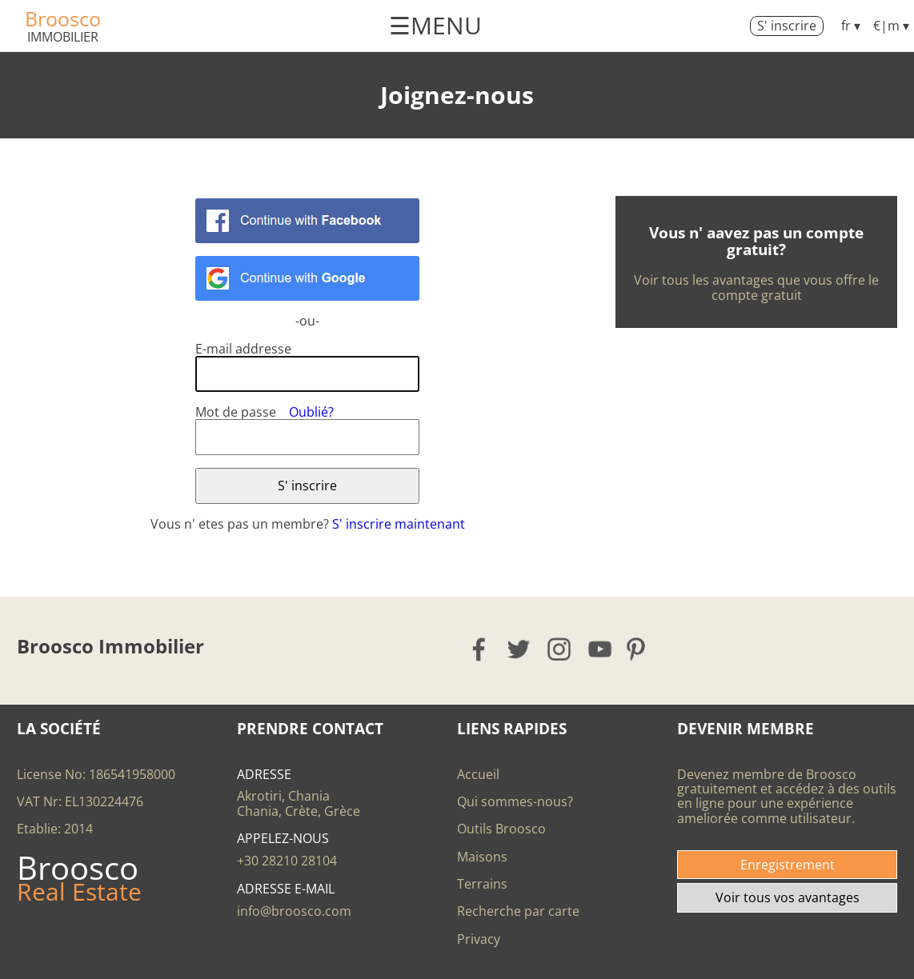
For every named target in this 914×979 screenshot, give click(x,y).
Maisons (482, 856)
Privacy (478, 939)
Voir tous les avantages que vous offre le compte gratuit (756, 287)
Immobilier (62, 37)
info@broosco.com (294, 911)
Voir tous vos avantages (788, 897)
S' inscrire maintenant (398, 524)
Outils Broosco (501, 828)
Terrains (482, 884)
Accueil (478, 774)
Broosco (63, 18)
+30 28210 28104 (287, 860)
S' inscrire (786, 25)
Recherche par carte (518, 911)
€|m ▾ (891, 25)
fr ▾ (850, 25)
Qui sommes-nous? (515, 801)
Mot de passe (235, 412)
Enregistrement (787, 864)
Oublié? (311, 412)
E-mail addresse (243, 349)
